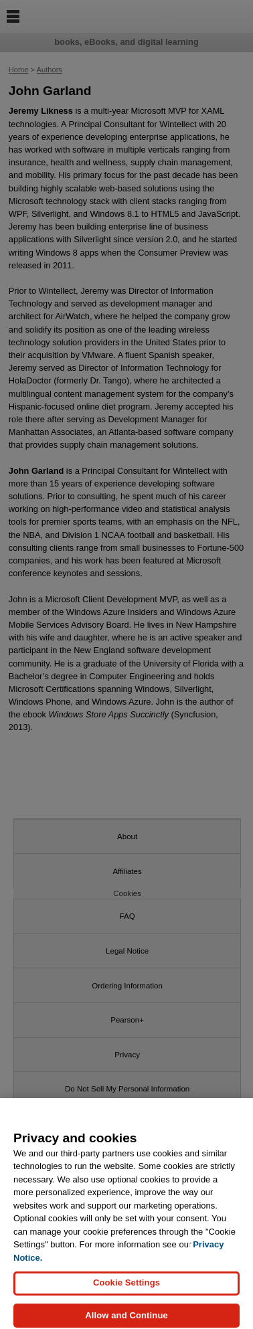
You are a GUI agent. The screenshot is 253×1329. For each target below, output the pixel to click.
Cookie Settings (126, 1288)
